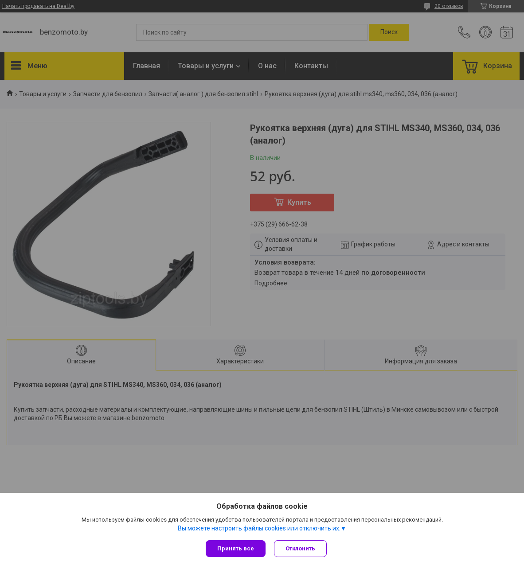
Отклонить (301, 548)
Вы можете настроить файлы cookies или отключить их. (259, 528)
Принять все (235, 548)
